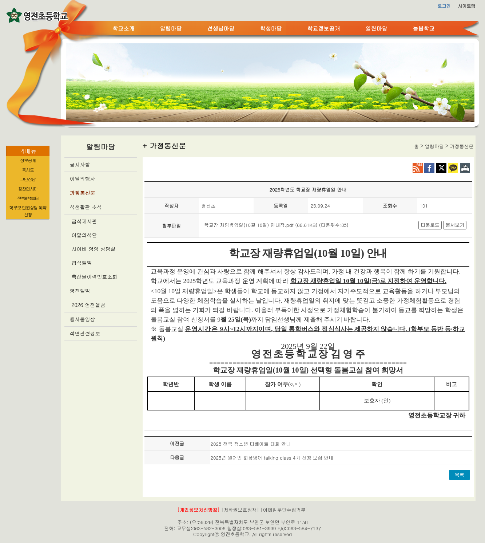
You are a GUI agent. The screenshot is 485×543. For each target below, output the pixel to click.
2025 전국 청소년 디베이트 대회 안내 (251, 443)
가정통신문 (82, 192)
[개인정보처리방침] (198, 509)
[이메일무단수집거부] (284, 509)
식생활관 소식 (86, 206)
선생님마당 (221, 28)
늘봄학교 (424, 28)
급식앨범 (82, 262)
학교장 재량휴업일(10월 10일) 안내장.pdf (249, 224)
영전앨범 (80, 290)
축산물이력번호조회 (95, 276)
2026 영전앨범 (89, 304)
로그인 (444, 6)
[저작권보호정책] (240, 509)
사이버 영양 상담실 (94, 248)
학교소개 (124, 28)
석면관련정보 (85, 333)
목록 (459, 474)
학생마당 (271, 28)
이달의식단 (84, 235)
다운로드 (430, 224)
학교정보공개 (323, 28)
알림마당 (171, 28)
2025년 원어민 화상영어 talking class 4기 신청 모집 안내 (272, 457)
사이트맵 (467, 6)
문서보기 (454, 224)
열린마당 (376, 28)
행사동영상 (82, 319)
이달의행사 (82, 178)
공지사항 (80, 164)
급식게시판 (84, 221)
